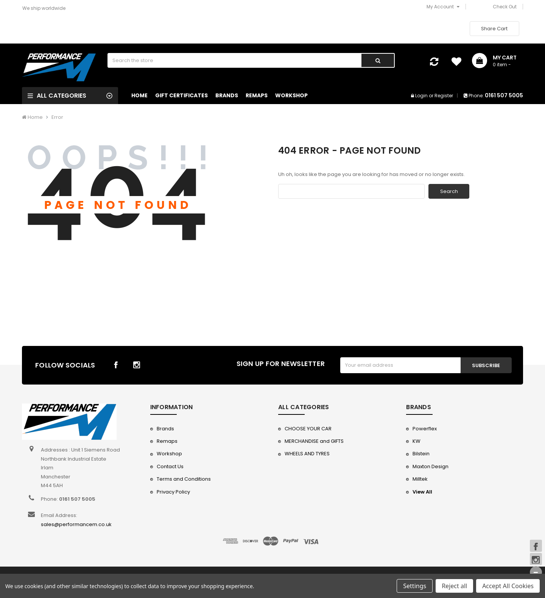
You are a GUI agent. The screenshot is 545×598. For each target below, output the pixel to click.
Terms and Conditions (184, 479)
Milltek (420, 479)
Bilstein (421, 453)
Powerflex (425, 428)
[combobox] (234, 60)
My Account (443, 6)
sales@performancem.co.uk (76, 524)
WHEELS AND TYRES (307, 453)
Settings (414, 586)
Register (443, 95)
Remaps (257, 95)
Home (139, 95)
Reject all (454, 586)
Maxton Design (430, 466)
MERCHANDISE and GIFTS (314, 441)
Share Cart (494, 28)
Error (57, 117)
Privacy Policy (173, 491)
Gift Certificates (181, 95)
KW (416, 441)
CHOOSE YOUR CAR (308, 428)
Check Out (505, 6)
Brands (226, 95)
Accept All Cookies (508, 586)
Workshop (291, 95)
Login (421, 95)
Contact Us (170, 466)
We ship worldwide (43, 8)
